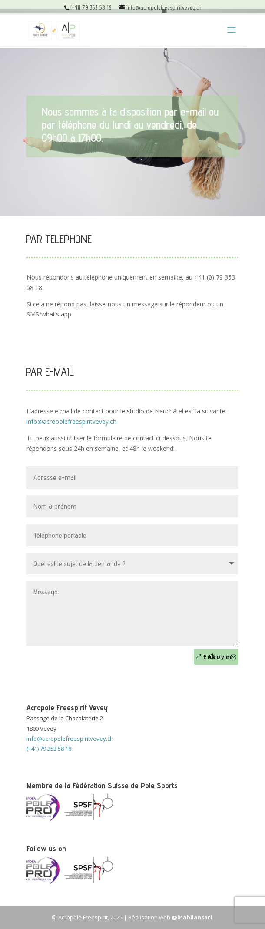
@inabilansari (192, 917)
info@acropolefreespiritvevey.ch (71, 421)
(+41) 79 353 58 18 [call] (48, 749)
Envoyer (218, 657)
